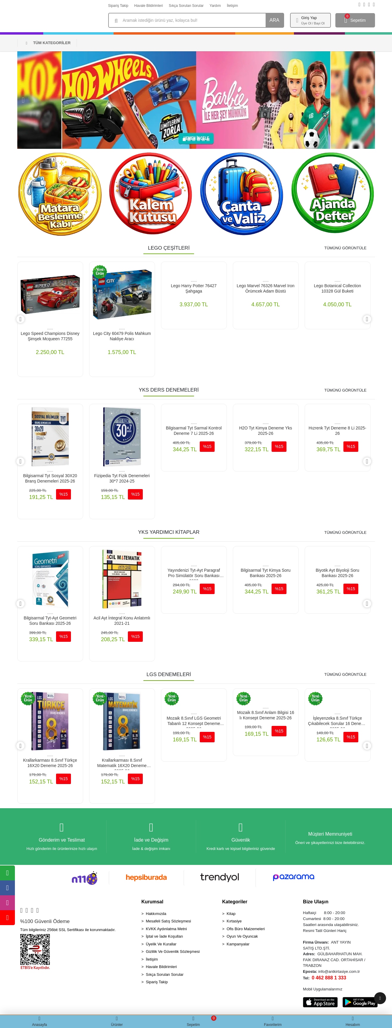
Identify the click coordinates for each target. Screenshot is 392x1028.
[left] (17, 319)
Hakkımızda (156, 915)
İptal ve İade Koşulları (164, 938)
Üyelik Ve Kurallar (161, 945)
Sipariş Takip (118, 6)
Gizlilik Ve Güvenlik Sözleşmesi (173, 953)
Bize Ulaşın (315, 902)
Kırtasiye (234, 922)
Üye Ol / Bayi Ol (313, 23)
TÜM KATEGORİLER (48, 43)
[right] (370, 319)
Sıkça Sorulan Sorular (186, 6)
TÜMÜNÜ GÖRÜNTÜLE (345, 248)
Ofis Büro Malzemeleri (246, 930)
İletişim (232, 6)
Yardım (215, 6)
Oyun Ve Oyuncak (242, 938)
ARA (274, 20)
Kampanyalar (238, 945)
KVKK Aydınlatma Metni (166, 930)
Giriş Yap (309, 18)
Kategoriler (234, 902)
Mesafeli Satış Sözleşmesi (168, 922)
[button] (23, 100)
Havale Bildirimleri (148, 6)
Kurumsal (152, 902)
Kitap (231, 915)
